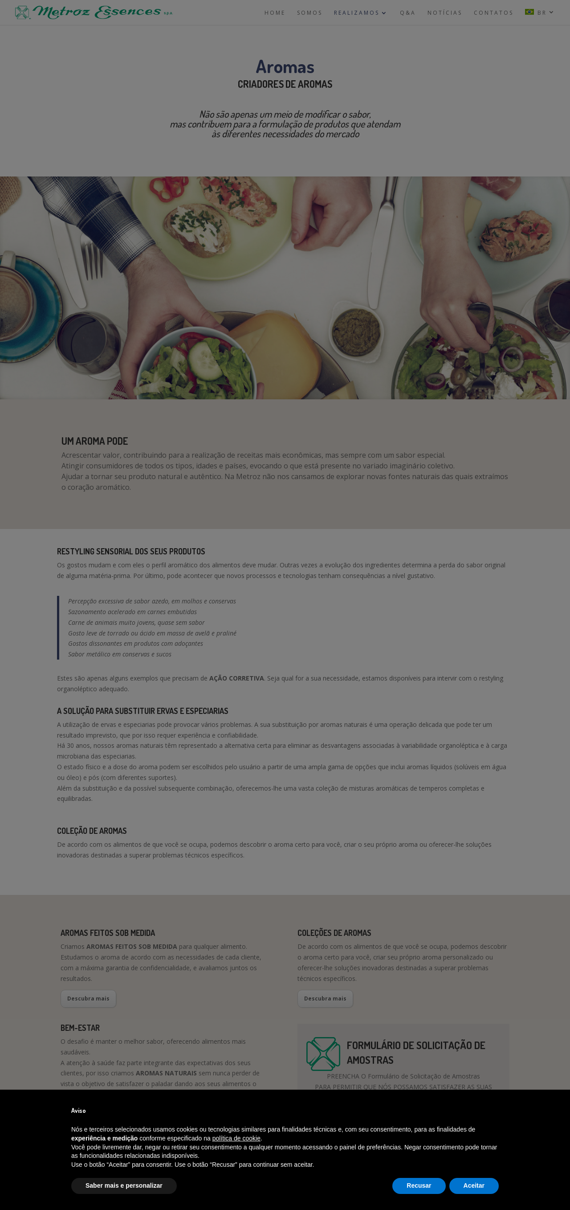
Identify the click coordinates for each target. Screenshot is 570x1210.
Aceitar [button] (474, 1185)
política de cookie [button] (236, 1138)
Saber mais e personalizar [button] (124, 1185)
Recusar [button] (419, 1185)
